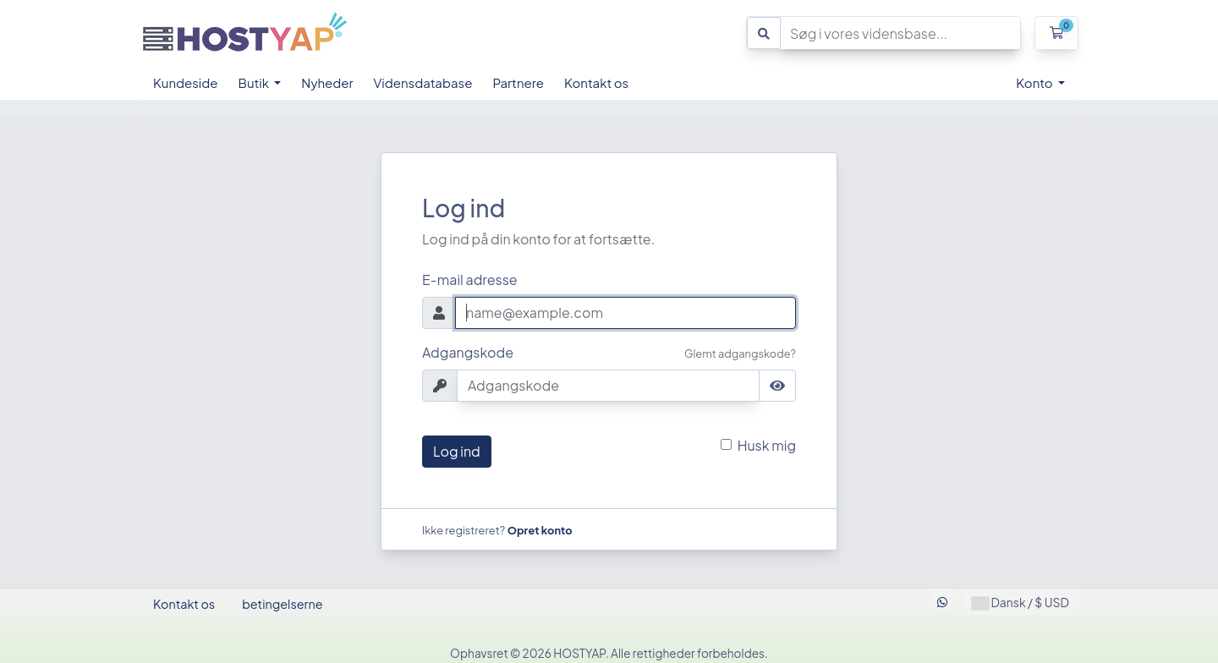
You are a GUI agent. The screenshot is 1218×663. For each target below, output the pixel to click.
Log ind (456, 451)
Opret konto (540, 530)
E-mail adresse (470, 279)
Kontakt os (596, 82)
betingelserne (282, 603)
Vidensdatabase (423, 82)
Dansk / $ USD (1020, 603)
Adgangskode (467, 352)
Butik (255, 82)
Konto (1035, 82)
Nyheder (327, 82)
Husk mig (767, 445)
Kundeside (185, 82)
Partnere (518, 82)
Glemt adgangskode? (740, 353)
